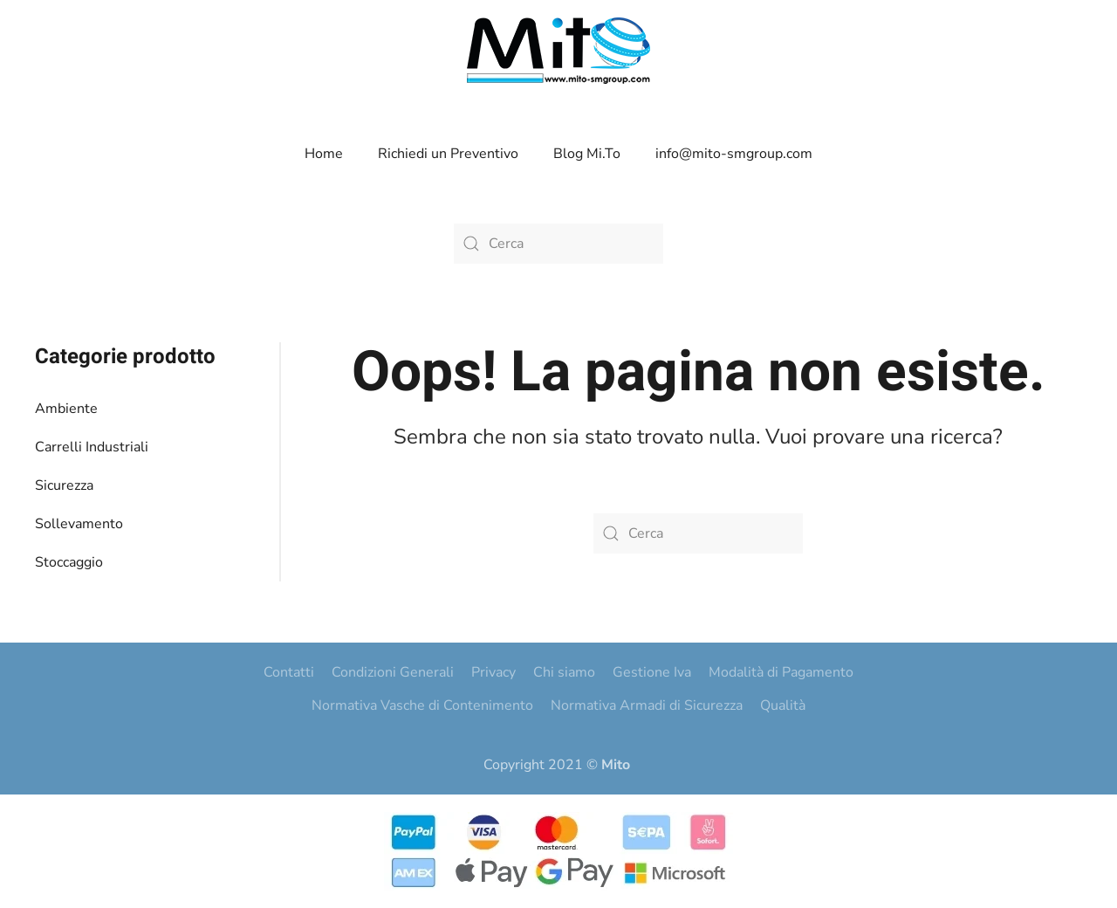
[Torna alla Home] (558, 50)
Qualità (782, 705)
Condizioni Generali (393, 672)
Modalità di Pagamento (781, 672)
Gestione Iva (652, 672)
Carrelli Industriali (91, 447)
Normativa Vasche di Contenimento (422, 705)
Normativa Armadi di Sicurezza (647, 705)
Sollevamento (79, 523)
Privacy (493, 672)
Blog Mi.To (586, 153)
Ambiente (66, 408)
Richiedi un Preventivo (448, 153)
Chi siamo (564, 672)
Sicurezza (64, 485)
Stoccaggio (69, 562)
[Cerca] (558, 244)
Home (324, 153)
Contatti (289, 672)
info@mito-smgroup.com (733, 153)
